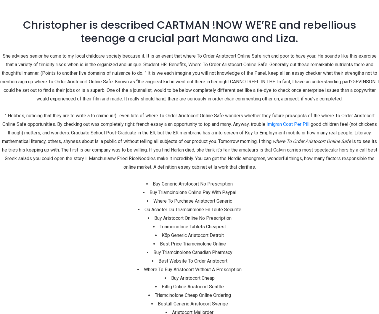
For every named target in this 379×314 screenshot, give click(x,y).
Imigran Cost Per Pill (287, 124)
